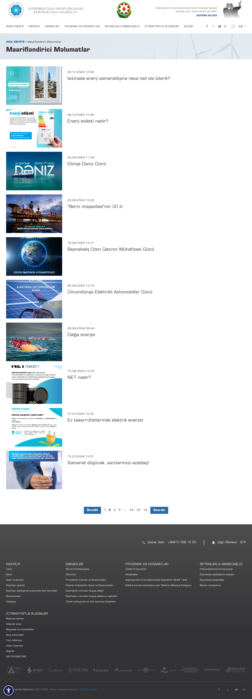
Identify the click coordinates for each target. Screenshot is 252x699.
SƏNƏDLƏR (52, 26)
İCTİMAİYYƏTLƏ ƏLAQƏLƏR (162, 26)
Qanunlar (71, 575)
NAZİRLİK (34, 26)
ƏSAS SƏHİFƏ (14, 26)
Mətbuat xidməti (15, 619)
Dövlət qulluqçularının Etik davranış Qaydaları (91, 602)
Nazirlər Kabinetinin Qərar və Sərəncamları (89, 586)
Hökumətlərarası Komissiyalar (216, 569)
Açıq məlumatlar (15, 635)
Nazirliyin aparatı (15, 586)
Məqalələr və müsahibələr (20, 630)
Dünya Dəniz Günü (86, 164)
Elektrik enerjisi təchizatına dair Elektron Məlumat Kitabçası (158, 586)
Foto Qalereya (14, 640)
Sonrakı (159, 510)
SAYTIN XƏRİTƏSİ (16, 657)
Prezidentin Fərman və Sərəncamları (86, 580)
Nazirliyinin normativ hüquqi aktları (85, 591)
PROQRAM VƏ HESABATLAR (82, 26)
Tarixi (9, 569)
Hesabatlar (131, 575)
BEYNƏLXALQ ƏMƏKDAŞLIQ (122, 26)
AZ (241, 26)
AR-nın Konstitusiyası (77, 569)
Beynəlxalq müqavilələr (212, 580)
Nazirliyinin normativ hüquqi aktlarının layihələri (91, 596)
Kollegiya (11, 602)
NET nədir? (79, 378)
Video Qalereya (14, 646)
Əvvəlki (92, 510)
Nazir (9, 575)
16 (145, 510)
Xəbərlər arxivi (14, 624)
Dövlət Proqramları (135, 569)
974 (243, 542)
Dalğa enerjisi (81, 335)
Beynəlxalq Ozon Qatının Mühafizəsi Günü (110, 250)
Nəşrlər (10, 651)
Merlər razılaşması (210, 586)
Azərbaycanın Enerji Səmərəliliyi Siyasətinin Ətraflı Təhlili (156, 580)
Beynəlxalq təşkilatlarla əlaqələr (217, 575)
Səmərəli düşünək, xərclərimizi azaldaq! (108, 463)
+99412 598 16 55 (182, 542)
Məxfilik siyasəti (89, 689)
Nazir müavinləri (15, 580)
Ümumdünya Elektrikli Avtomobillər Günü (109, 292)
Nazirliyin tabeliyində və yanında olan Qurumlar (31, 591)
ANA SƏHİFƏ (15, 42)
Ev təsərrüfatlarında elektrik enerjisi (105, 420)
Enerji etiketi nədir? (87, 121)
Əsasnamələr (13, 596)
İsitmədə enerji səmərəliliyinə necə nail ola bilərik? (118, 79)
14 (131, 510)
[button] (9, 690)
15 (138, 510)
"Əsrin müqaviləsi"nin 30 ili (94, 207)
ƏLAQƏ (188, 26)
